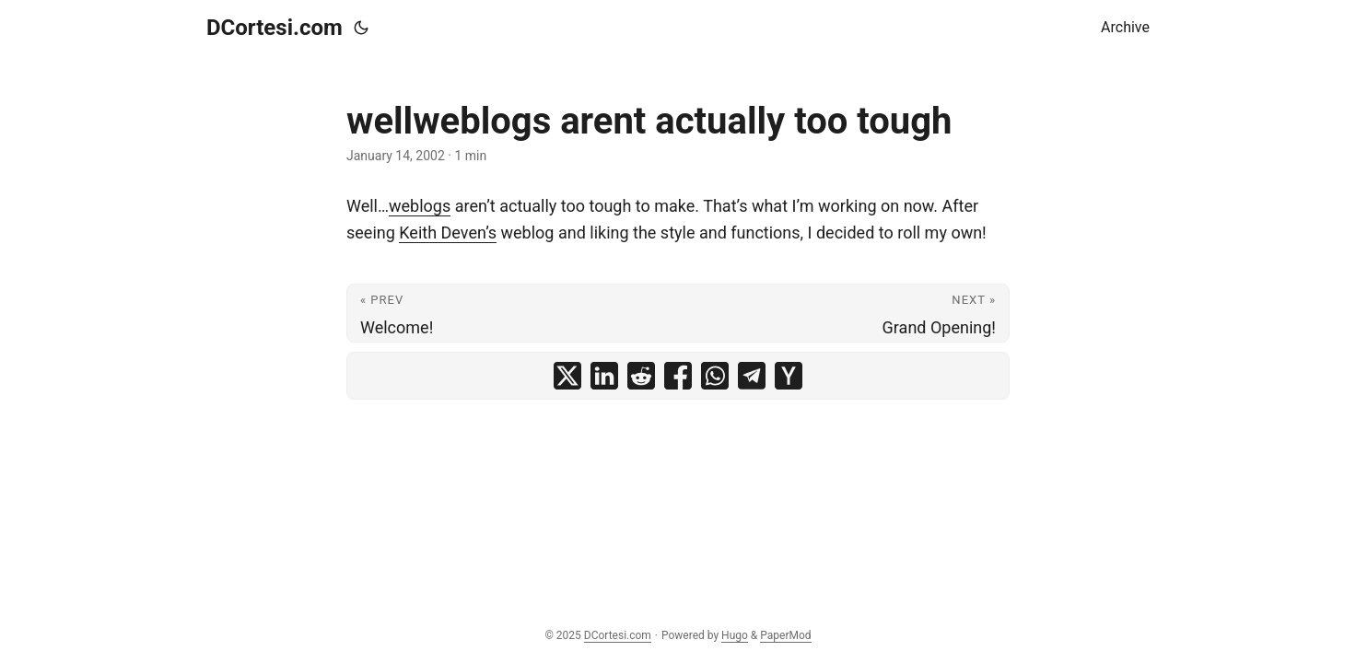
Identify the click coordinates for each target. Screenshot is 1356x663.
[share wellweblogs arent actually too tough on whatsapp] (715, 376)
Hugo (734, 635)
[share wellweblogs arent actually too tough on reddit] (641, 376)
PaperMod (785, 635)
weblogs (419, 205)
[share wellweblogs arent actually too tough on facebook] (678, 376)
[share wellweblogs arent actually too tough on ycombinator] (788, 376)
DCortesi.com (274, 28)
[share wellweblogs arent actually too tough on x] (567, 376)
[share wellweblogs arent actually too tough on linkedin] (604, 376)
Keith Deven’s (448, 232)
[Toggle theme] (361, 27)
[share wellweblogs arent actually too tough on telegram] (752, 376)
